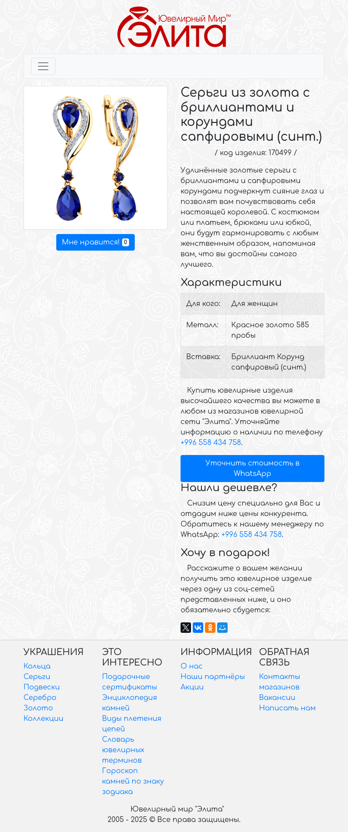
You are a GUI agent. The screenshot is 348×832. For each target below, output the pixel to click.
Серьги (37, 677)
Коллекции (43, 719)
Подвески (42, 687)
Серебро (40, 698)
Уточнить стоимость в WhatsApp (252, 468)
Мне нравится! (95, 242)
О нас (192, 666)
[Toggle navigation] (43, 66)
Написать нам (287, 708)
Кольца (37, 666)
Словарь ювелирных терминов (123, 750)
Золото (38, 708)
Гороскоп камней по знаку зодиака (133, 781)
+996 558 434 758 (211, 443)
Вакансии (277, 698)
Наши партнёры (213, 677)
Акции (192, 687)
